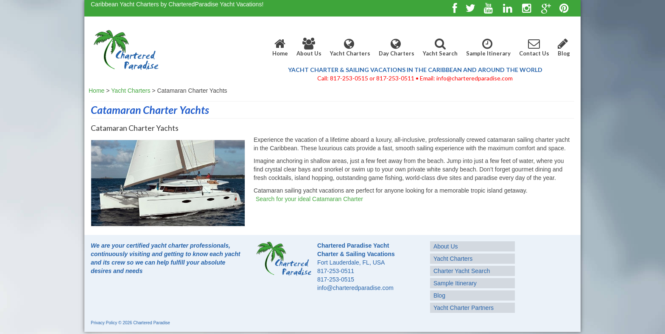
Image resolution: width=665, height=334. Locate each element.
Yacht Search (440, 47)
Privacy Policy (104, 322)
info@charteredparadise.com (355, 287)
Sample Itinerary (488, 47)
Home (280, 47)
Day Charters (396, 47)
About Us (308, 47)
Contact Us (534, 47)
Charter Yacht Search (461, 271)
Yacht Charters (350, 47)
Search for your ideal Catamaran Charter (309, 199)
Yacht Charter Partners (463, 307)
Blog (564, 47)
